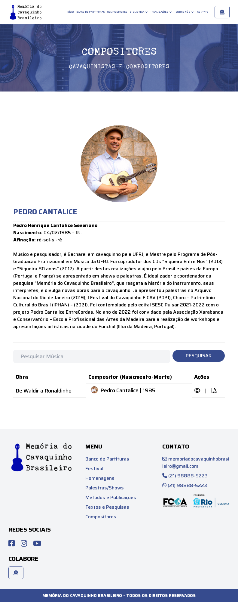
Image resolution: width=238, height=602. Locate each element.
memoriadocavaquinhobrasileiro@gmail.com (195, 462)
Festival (94, 468)
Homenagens (99, 478)
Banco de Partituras (90, 12)
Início (70, 12)
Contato (203, 12)
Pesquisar (199, 355)
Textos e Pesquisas (107, 507)
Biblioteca (139, 12)
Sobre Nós (184, 12)
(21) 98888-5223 (185, 475)
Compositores (117, 12)
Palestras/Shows (104, 488)
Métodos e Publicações (110, 497)
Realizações (161, 12)
